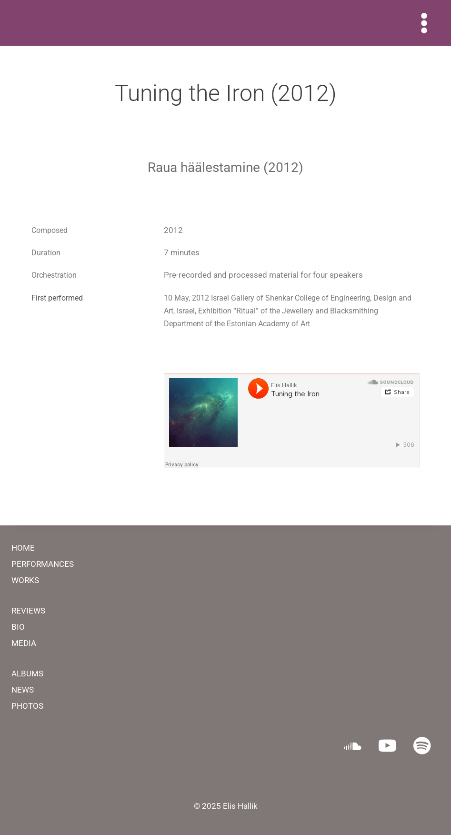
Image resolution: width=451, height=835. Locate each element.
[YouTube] (387, 745)
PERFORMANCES (42, 564)
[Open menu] (424, 23)
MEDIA (23, 643)
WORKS (25, 580)
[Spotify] (422, 745)
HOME (23, 548)
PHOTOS (27, 706)
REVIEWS (28, 610)
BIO (18, 627)
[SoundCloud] (352, 745)
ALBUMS (27, 673)
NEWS (22, 689)
